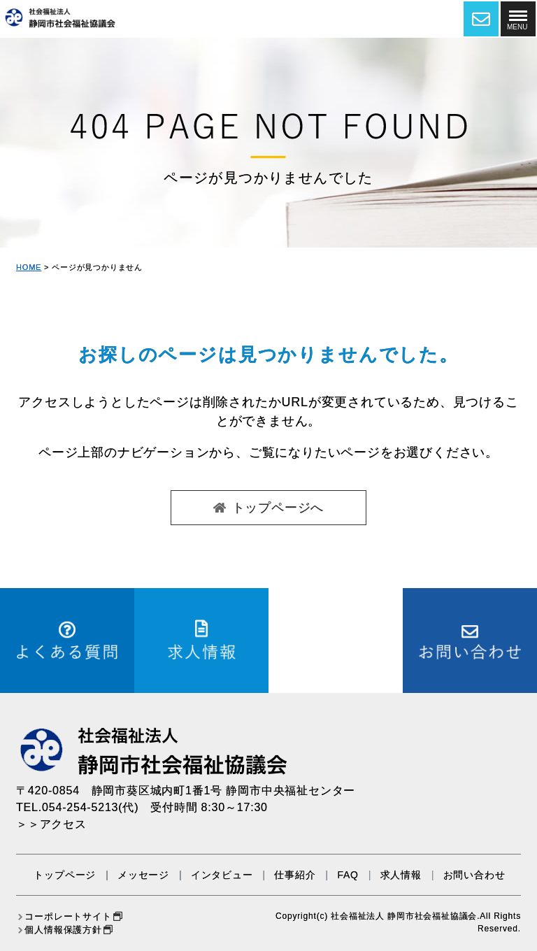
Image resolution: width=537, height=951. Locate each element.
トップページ (65, 875)
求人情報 (401, 875)
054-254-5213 (80, 807)
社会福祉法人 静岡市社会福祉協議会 (404, 916)
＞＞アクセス (51, 824)
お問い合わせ (474, 875)
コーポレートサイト (67, 916)
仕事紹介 (294, 875)
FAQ (347, 875)
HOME (28, 267)
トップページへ (268, 508)
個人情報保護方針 (62, 929)
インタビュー (222, 875)
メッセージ (143, 875)
